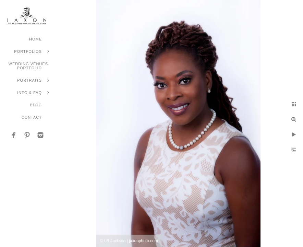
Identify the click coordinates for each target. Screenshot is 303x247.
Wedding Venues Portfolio (28, 66)
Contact (32, 117)
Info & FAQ (29, 93)
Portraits (29, 80)
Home (35, 39)
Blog (36, 105)
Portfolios (28, 51)
